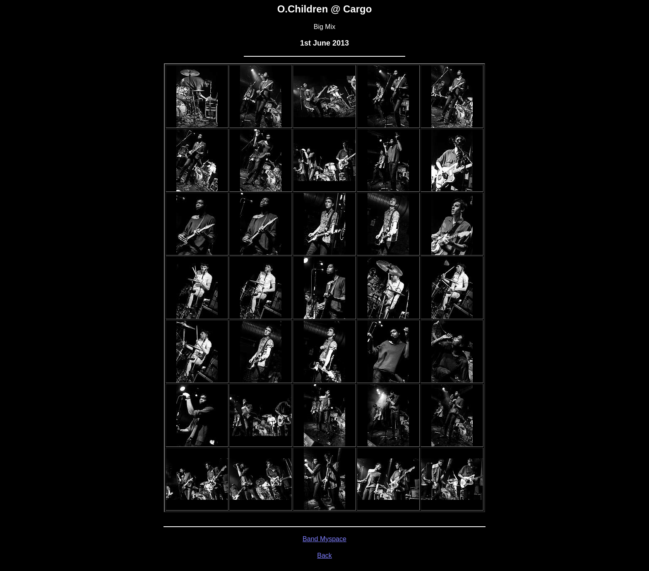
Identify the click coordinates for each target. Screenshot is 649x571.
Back (324, 555)
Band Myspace (324, 538)
